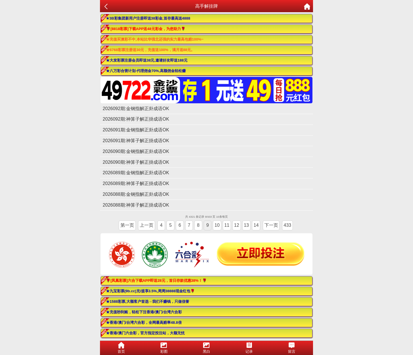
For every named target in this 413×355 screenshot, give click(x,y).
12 (236, 225)
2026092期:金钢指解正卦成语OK (136, 108)
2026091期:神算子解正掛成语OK (136, 140)
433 (287, 225)
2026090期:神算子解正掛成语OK (136, 162)
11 (227, 225)
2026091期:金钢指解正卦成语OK (136, 129)
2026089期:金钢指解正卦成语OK (136, 172)
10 (217, 225)
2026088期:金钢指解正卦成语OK (136, 194)
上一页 (146, 225)
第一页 (127, 225)
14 (256, 225)
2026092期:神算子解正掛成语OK (136, 119)
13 (246, 225)
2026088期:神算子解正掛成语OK (136, 205)
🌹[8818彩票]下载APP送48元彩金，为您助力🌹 (145, 29)
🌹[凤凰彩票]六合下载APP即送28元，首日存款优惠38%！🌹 (156, 280)
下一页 (271, 225)
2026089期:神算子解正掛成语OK (136, 183)
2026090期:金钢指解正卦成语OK (136, 151)
